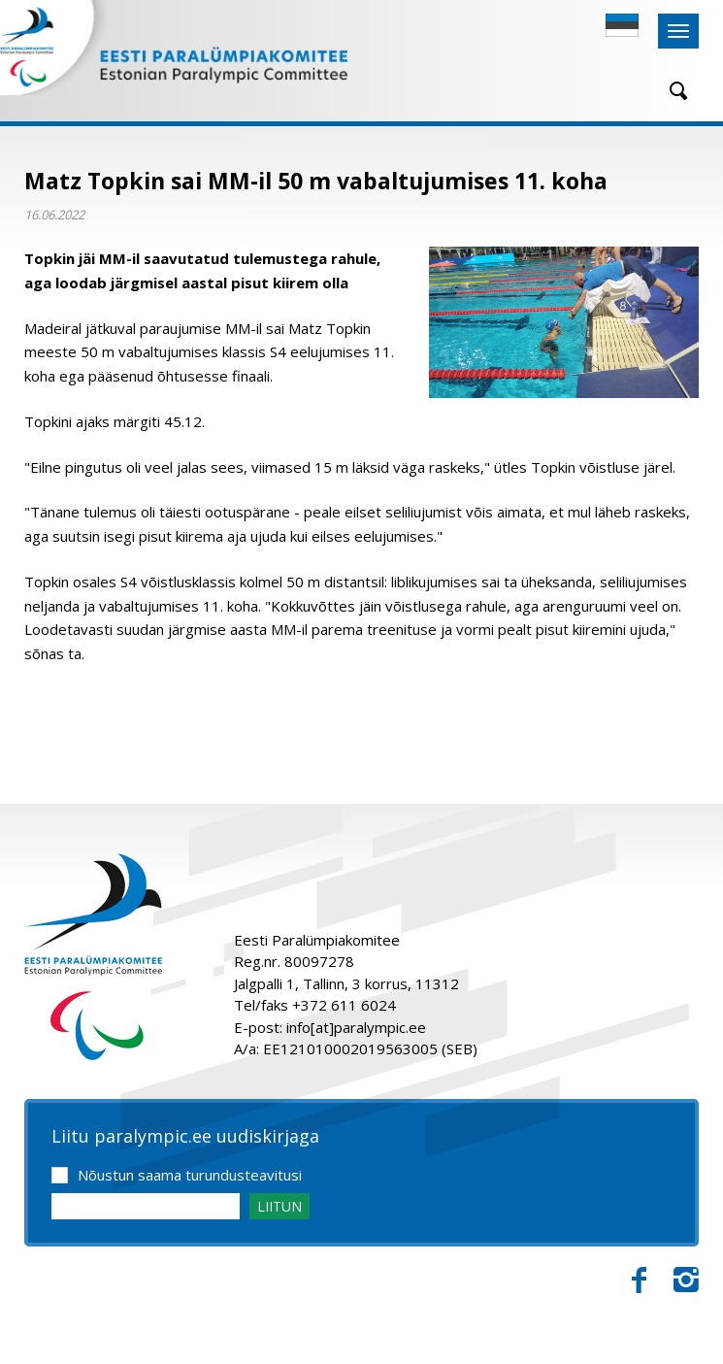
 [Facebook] (639, 1280)
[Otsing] (671, 91)
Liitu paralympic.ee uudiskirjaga (185, 1137)
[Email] (145, 1206)
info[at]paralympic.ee (356, 1027)
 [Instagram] (686, 1280)
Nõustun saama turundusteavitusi (190, 1174)
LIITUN (279, 1206)
